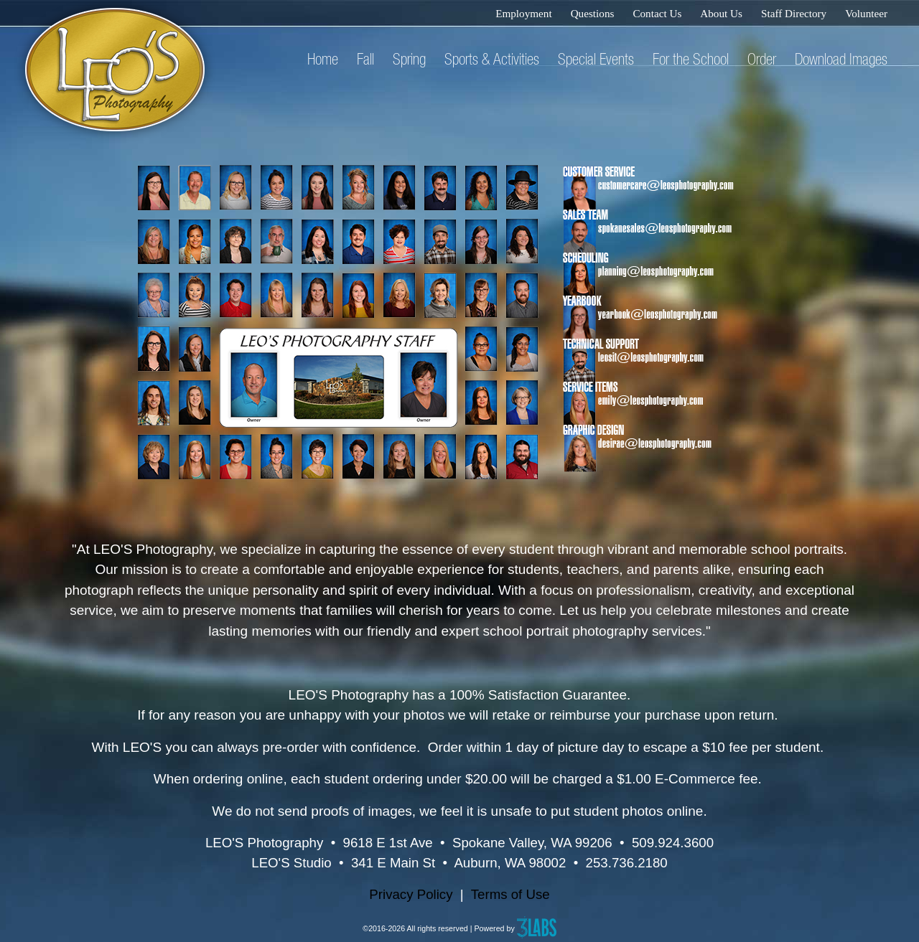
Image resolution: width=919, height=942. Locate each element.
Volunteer (866, 13)
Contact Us (657, 13)
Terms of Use (510, 894)
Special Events (596, 58)
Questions (593, 13)
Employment (523, 13)
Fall (365, 58)
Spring (409, 58)
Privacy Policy (410, 894)
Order (761, 58)
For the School (691, 58)
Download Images (841, 58)
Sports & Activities (491, 58)
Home (322, 58)
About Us (721, 13)
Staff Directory (793, 13)
